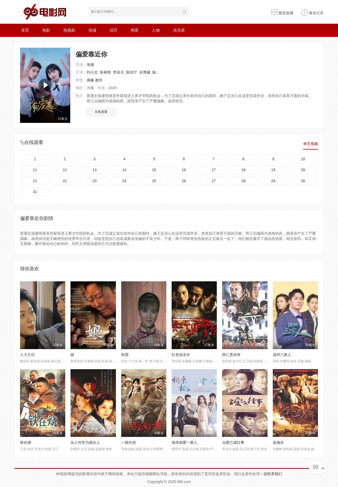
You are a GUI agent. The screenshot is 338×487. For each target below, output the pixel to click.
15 (154, 170)
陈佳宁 (131, 72)
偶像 (90, 80)
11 (35, 170)
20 (303, 170)
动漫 (92, 30)
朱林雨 (105, 72)
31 (35, 192)
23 (94, 181)
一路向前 (128, 442)
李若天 (118, 72)
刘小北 (92, 72)
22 (65, 181)
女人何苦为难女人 (85, 442)
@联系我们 (273, 474)
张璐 (90, 64)
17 (214, 170)
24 (124, 181)
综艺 (114, 30)
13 (94, 170)
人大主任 (27, 355)
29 (273, 181)
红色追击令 (181, 355)
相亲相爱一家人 (185, 442)
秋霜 (125, 355)
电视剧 (69, 30)
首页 (25, 30)
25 (154, 181)
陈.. (155, 72)
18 (243, 170)
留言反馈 (282, 13)
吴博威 (144, 72)
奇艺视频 (310, 144)
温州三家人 (282, 355)
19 (273, 170)
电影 (46, 30)
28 (243, 181)
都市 (98, 80)
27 (214, 181)
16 (184, 170)
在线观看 (101, 112)
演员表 (179, 30)
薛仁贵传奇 (231, 355)
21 (35, 181)
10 (303, 159)
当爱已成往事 (233, 442)
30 (303, 181)
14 (124, 170)
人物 (156, 30)
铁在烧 (25, 442)
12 (65, 170)
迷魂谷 (278, 442)
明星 (135, 30)
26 (184, 181)
